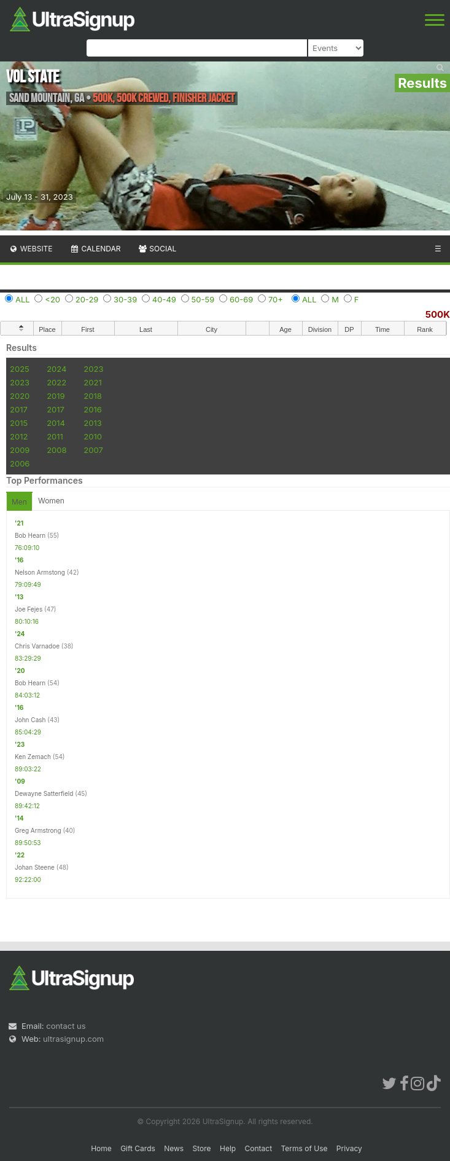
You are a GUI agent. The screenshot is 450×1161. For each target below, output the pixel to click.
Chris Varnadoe (37, 646)
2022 (56, 382)
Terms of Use (304, 1148)
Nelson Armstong (40, 572)
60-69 (241, 299)
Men (19, 501)
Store (202, 1148)
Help (228, 1148)
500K (437, 314)
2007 (93, 450)
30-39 (125, 299)
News (174, 1148)
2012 (19, 436)
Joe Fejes (28, 609)
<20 (52, 299)
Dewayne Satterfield (44, 793)
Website (31, 248)
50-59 (203, 299)
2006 (19, 463)
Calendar (95, 248)
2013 (92, 423)
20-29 (87, 299)
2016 (92, 409)
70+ (275, 299)
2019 (55, 396)
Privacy (349, 1148)
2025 (19, 369)
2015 (19, 423)
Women (51, 500)
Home (101, 1148)
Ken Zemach (33, 756)
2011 (55, 436)
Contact (259, 1148)
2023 (93, 369)
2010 (92, 436)
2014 (56, 423)
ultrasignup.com (73, 1039)
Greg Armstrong (38, 830)
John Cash (30, 719)
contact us (65, 1026)
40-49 (164, 299)
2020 (19, 396)
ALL (22, 299)
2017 (19, 409)
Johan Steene (35, 867)
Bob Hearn (30, 535)
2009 (19, 450)
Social (157, 248)
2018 (92, 396)
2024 (56, 369)
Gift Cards (137, 1148)
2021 (92, 382)
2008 (56, 450)
